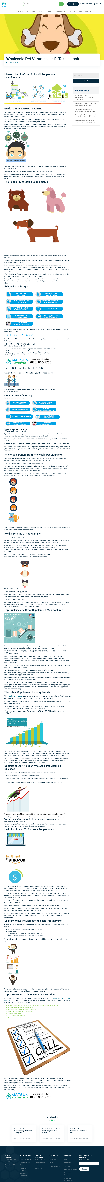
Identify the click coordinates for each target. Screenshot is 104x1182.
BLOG (80, 11)
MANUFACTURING (19, 11)
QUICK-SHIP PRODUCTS (46, 11)
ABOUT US (73, 11)
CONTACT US (87, 11)
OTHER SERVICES (61, 11)
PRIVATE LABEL (32, 11)
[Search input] (41, 4)
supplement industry (15, 696)
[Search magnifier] (61, 4)
